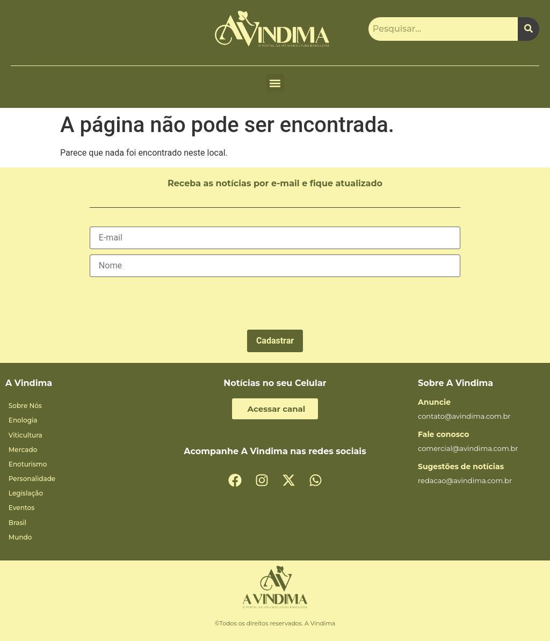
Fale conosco (443, 434)
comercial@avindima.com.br (468, 448)
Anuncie (434, 402)
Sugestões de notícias (461, 466)
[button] (275, 83)
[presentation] (171, 303)
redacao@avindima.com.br (465, 480)
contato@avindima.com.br (464, 416)
